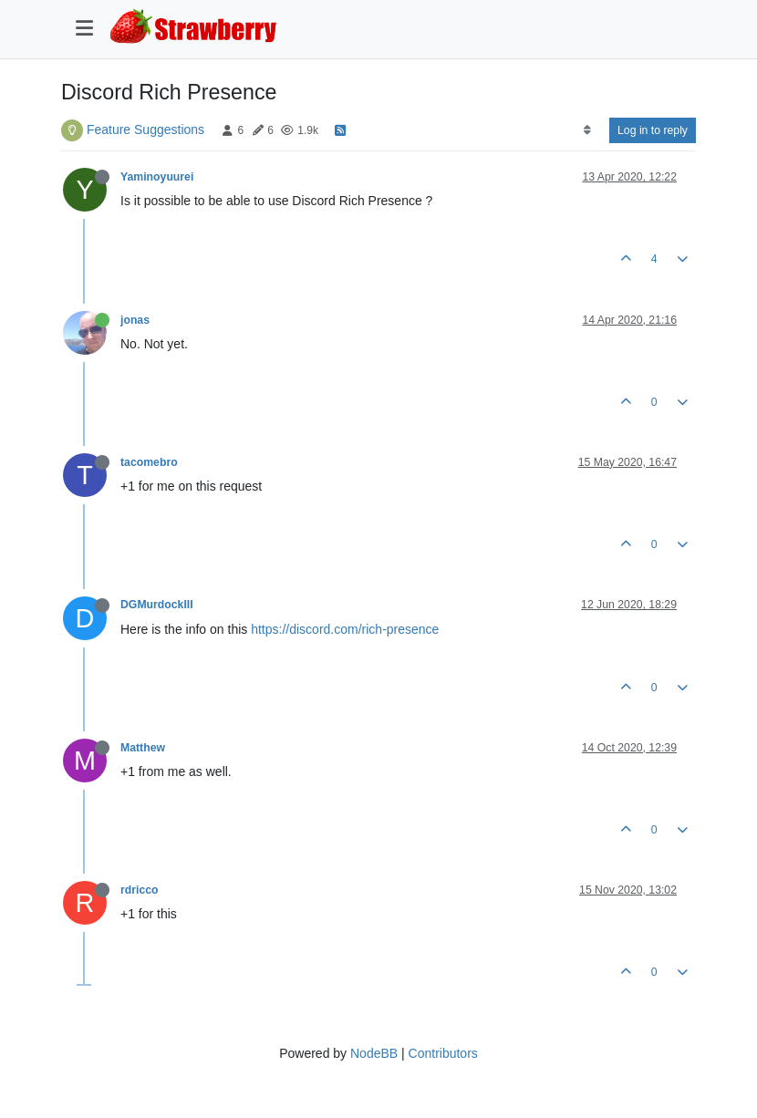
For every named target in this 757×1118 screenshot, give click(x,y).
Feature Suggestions (145, 129)
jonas (135, 320)
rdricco (139, 890)
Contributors (443, 1053)
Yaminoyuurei (156, 177)
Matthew (142, 747)
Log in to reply (652, 130)
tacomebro (149, 462)
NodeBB (374, 1053)
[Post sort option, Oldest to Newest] (587, 130)
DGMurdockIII (156, 604)
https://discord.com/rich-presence (345, 629)
